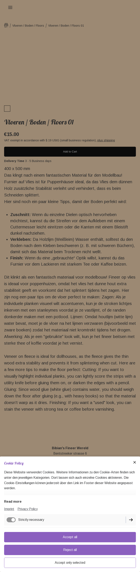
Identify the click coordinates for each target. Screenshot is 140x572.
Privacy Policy (28, 509)
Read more (13, 501)
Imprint (9, 509)
